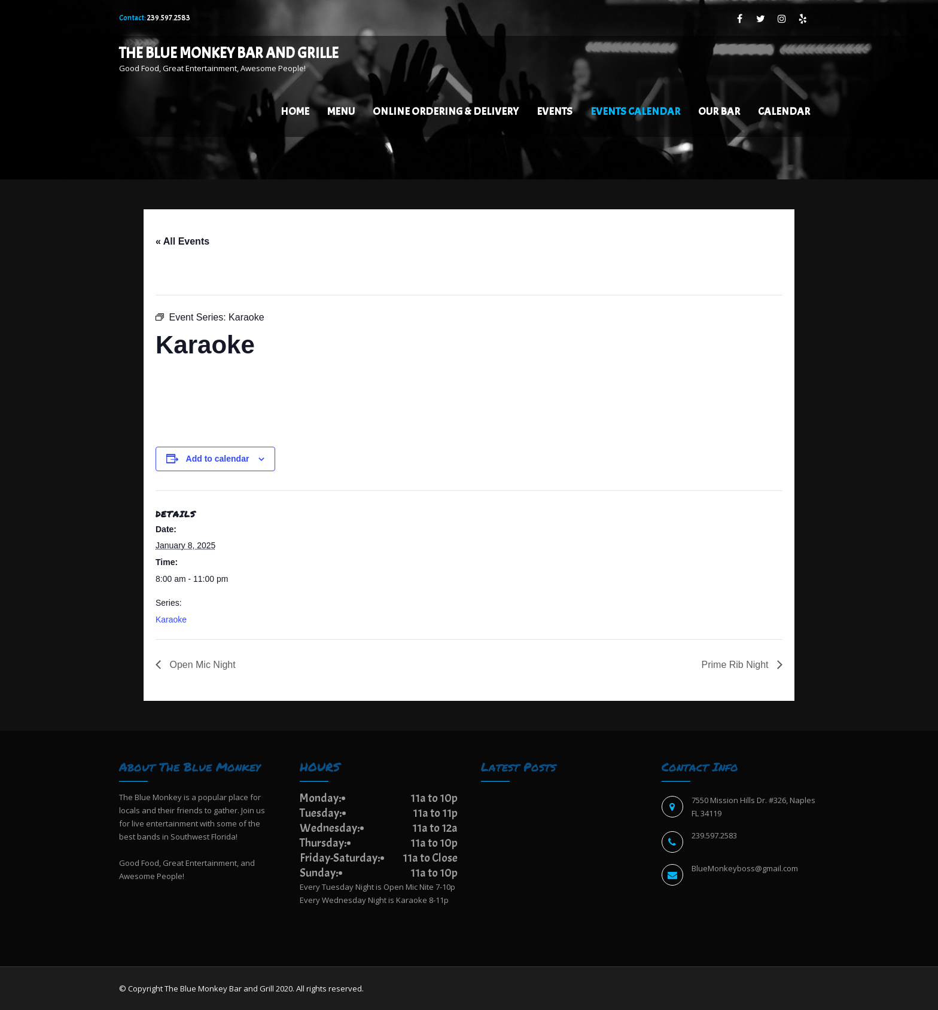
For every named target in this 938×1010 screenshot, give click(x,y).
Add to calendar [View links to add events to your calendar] (217, 458)
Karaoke (171, 619)
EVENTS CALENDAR (635, 111)
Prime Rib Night (736, 665)
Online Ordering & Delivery (446, 111)
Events (554, 111)
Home (295, 111)
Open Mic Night (201, 665)
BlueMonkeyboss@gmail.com (745, 868)
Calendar (784, 111)
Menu (341, 111)
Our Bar (719, 111)
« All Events (182, 241)
